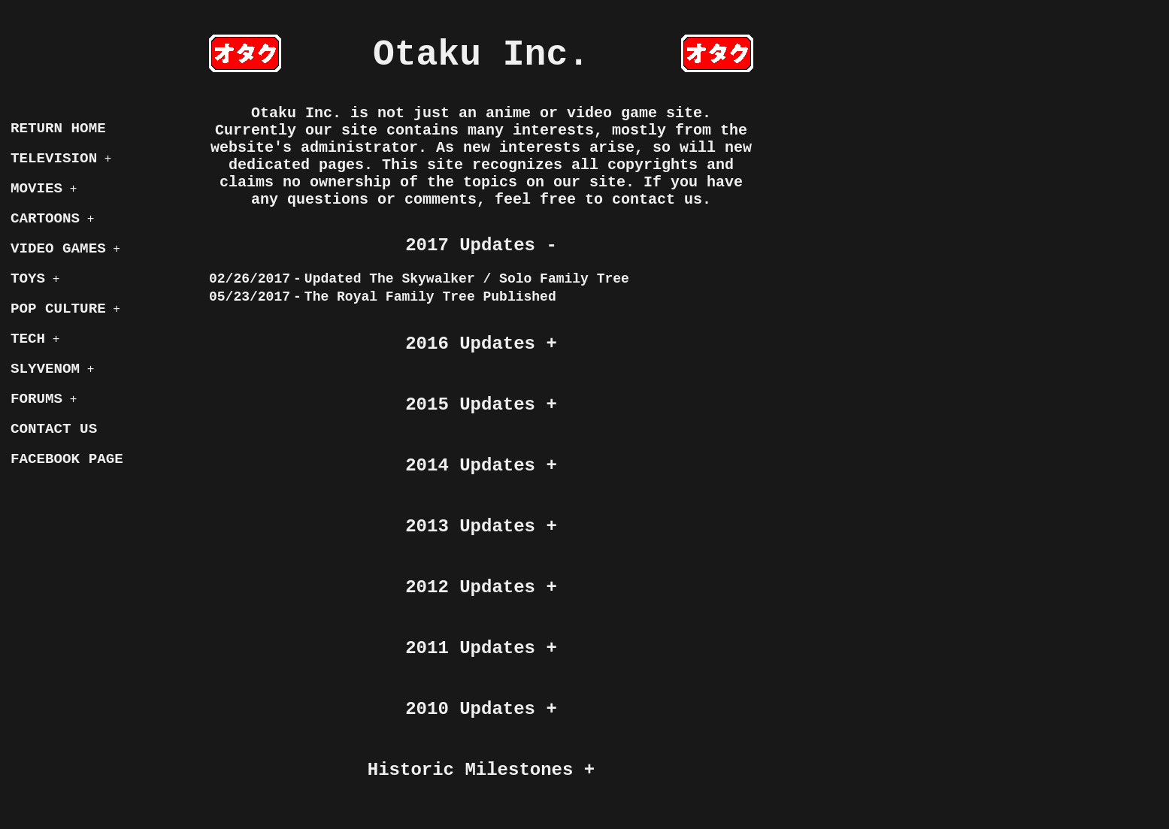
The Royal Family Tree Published (430, 296)
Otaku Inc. (481, 55)
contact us (657, 199)
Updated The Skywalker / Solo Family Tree (466, 278)
